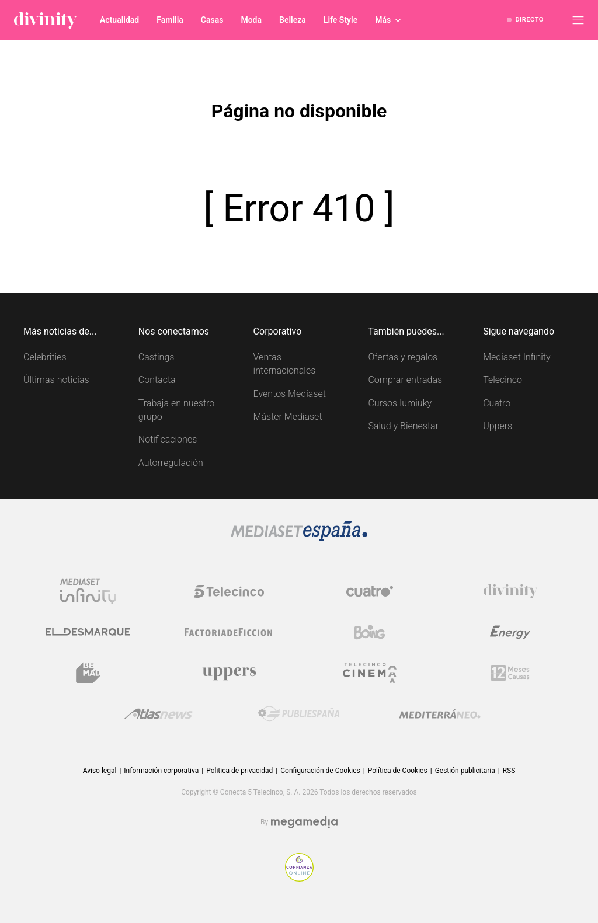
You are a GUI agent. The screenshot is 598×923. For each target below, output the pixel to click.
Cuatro (496, 403)
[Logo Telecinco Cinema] (370, 673)
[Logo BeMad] (88, 673)
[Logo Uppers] (229, 673)
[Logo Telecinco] (229, 591)
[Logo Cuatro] (369, 591)
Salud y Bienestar (403, 425)
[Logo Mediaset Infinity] (88, 591)
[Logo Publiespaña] (299, 714)
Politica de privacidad (239, 771)
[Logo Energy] (510, 632)
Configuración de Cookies (320, 771)
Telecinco (502, 379)
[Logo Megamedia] (304, 822)
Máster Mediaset (287, 416)
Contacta (157, 379)
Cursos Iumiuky (400, 403)
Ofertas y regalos (402, 357)
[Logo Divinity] (510, 591)
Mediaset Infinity (516, 357)
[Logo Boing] (369, 632)
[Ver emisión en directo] (525, 20)
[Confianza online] (299, 878)
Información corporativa (161, 771)
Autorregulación (170, 462)
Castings (156, 357)
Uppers (497, 425)
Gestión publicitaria (465, 771)
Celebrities (45, 357)
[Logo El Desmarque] (88, 632)
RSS (509, 771)
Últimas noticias (56, 379)
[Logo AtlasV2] (158, 713)
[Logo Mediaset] (299, 538)
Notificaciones (167, 439)
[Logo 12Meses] (510, 673)
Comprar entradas (405, 379)
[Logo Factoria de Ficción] (229, 632)
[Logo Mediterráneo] (440, 714)
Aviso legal (100, 771)
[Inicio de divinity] (45, 19)
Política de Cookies (397, 771)
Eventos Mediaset (289, 393)
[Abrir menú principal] (578, 20)
